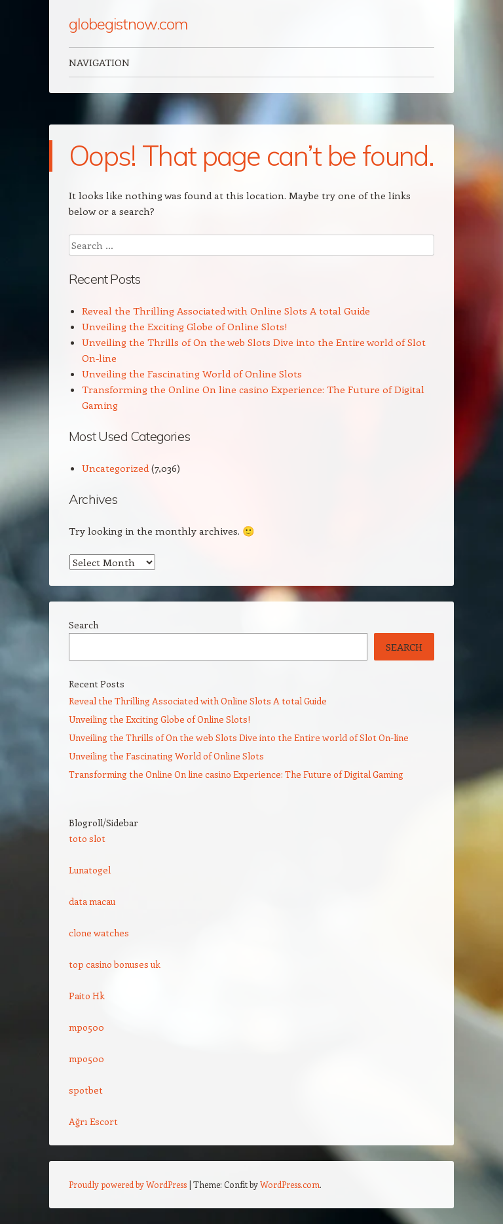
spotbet (86, 1090)
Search (83, 625)
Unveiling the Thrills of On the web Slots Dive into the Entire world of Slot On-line (239, 737)
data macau (92, 901)
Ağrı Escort (93, 1121)
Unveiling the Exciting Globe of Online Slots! (185, 326)
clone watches (99, 933)
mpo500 (86, 1027)
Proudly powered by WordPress (128, 1184)
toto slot (87, 838)
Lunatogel (90, 870)
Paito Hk (87, 995)
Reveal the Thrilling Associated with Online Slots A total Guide (226, 310)
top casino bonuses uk (114, 964)
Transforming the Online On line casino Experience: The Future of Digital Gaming (236, 774)
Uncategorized (115, 467)
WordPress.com (290, 1184)
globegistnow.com (128, 23)
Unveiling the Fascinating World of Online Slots (192, 373)
